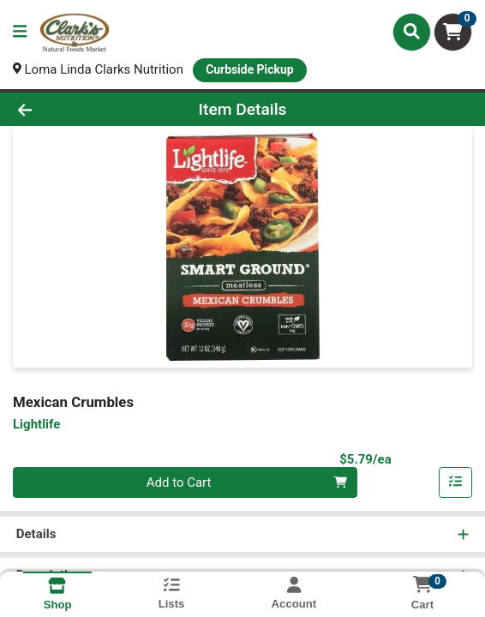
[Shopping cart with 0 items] (453, 32)
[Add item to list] (456, 482)
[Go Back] (70, 109)
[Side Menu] (20, 32)
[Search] (412, 32)
